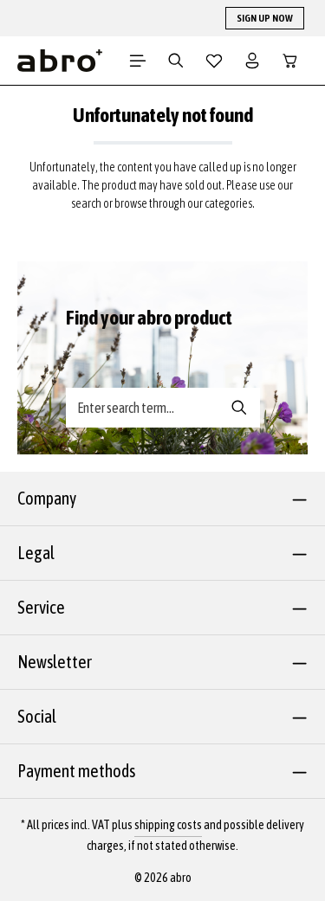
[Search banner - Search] (239, 408)
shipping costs (168, 825)
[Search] (176, 60)
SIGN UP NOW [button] (265, 18)
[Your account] (252, 60)
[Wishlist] (214, 60)
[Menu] (137, 60)
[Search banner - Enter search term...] (143, 408)
